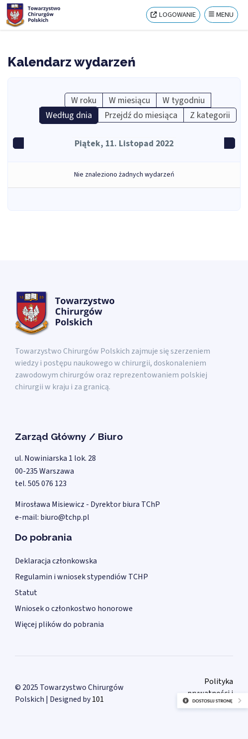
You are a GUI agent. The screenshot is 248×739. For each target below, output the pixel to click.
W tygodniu (184, 100)
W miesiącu (129, 100)
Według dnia (69, 115)
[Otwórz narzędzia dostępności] (187, 709)
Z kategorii (210, 115)
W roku (83, 100)
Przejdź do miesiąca (140, 115)
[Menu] (221, 14)
